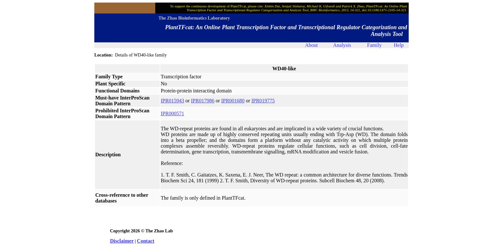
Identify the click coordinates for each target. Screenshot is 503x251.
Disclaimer (122, 241)
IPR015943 (172, 100)
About (311, 45)
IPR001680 (232, 100)
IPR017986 (202, 100)
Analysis (342, 45)
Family (374, 45)
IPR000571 (172, 113)
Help (399, 45)
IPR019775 (263, 100)
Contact (145, 241)
